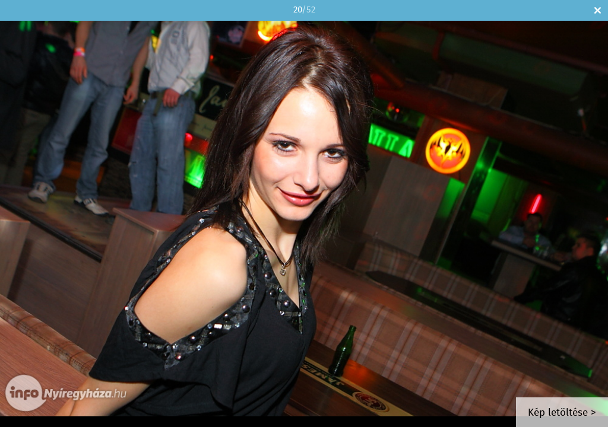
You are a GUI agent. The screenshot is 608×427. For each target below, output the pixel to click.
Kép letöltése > (562, 413)
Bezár (597, 10)
